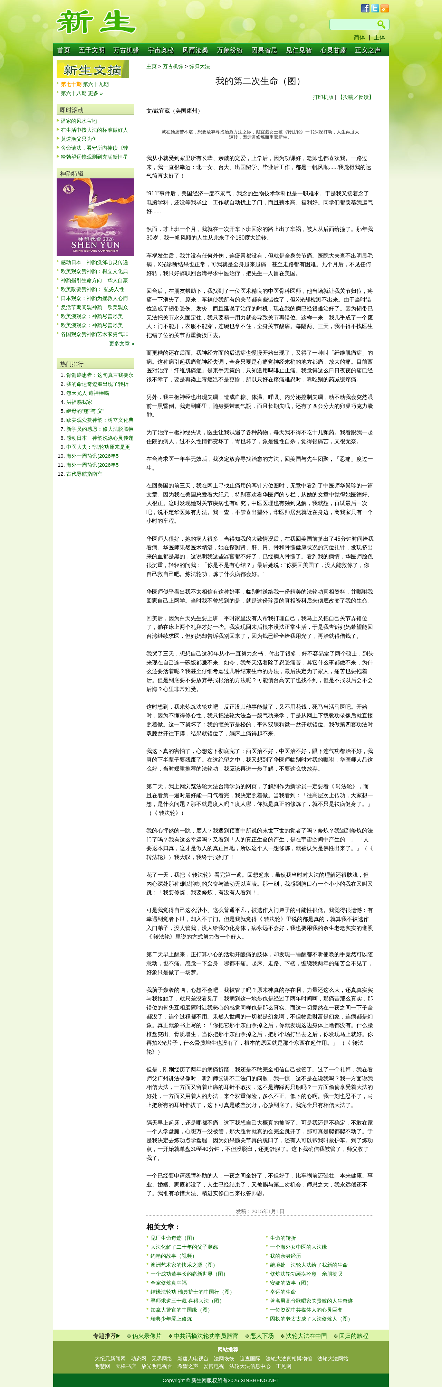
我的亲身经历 (285, 1256)
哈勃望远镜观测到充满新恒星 (94, 157)
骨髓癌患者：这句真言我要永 (100, 375)
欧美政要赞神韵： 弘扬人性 (92, 289)
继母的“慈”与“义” (85, 411)
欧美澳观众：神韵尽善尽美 (94, 316)
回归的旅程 (353, 1336)
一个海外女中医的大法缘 (298, 1247)
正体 (379, 37)
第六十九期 (96, 84)
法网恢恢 (224, 1358)
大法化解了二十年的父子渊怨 (184, 1247)
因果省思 (264, 50)
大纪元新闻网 (110, 1358)
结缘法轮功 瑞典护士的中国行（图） (193, 1292)
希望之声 (187, 1366)
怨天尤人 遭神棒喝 (87, 393)
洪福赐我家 (79, 402)
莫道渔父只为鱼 (79, 139)
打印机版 (323, 97)
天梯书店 (125, 1366)
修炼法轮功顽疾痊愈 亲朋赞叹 (306, 1274)
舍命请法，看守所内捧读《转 (94, 148)
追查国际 (250, 1358)
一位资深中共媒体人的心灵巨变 (306, 1310)
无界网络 (162, 1358)
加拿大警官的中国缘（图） (182, 1310)
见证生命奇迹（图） (174, 1238)
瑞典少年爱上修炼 (171, 1319)
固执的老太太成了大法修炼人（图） (311, 1319)
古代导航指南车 (84, 474)
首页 (63, 50)
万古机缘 (126, 50)
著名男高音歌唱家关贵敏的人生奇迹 (311, 1301)
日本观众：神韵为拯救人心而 (94, 298)
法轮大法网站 (332, 1358)
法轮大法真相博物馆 (289, 1358)
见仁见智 (299, 50)
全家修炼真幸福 (169, 1283)
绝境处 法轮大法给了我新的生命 (309, 1265)
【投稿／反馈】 (356, 97)
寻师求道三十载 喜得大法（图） (187, 1301)
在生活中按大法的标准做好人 (94, 130)
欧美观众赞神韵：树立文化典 (94, 271)
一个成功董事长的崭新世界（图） (189, 1274)
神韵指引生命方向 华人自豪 (94, 280)
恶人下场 (262, 1336)
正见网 (283, 1366)
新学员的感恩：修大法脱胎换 (100, 429)
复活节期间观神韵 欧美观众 (94, 307)
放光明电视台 (156, 1366)
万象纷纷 (230, 50)
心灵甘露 (333, 50)
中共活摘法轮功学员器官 (206, 1336)
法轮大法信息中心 (250, 1366)
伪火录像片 (147, 1336)
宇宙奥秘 (161, 50)
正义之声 (368, 50)
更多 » (95, 93)
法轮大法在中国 (306, 1336)
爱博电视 (213, 1366)
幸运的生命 (283, 1292)
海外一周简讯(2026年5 (92, 456)
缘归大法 (199, 66)
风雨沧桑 (195, 50)
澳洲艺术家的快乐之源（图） (184, 1265)
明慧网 (102, 1366)
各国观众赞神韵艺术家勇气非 (94, 334)
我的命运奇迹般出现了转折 (97, 384)
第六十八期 (74, 93)
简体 (359, 37)
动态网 (138, 1358)
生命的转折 (283, 1238)
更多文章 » (121, 343)
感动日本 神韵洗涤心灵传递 (94, 262)
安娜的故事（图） (290, 1283)
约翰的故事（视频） (174, 1256)
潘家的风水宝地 (79, 121)
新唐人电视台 (193, 1358)
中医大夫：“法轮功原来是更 (98, 447)
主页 (151, 66)
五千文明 (92, 50)
